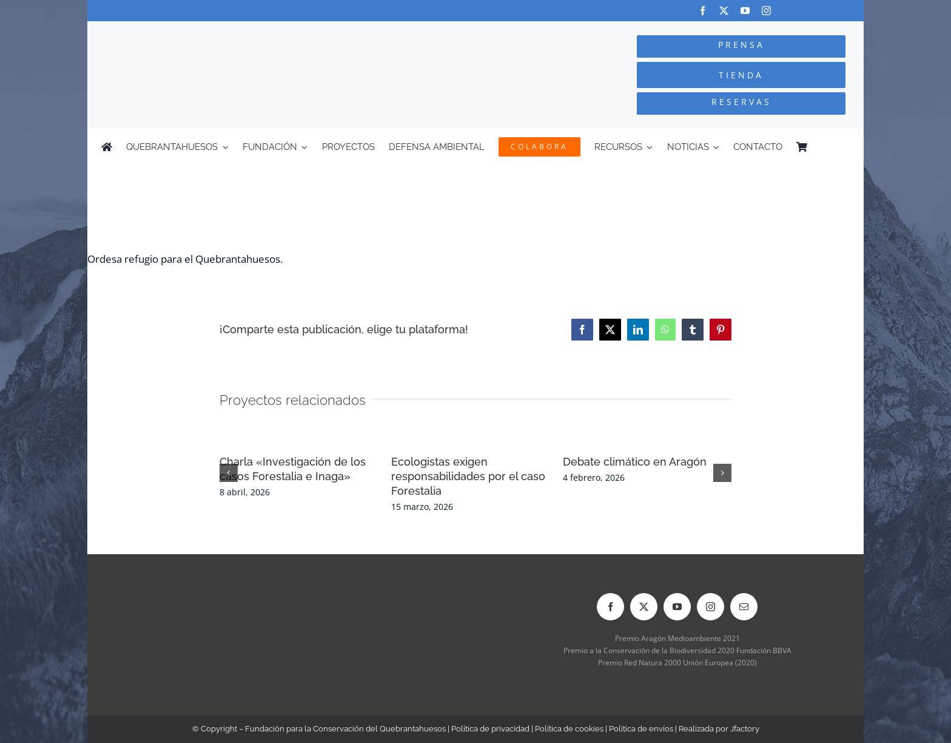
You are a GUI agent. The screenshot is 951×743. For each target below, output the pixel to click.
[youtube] (745, 10)
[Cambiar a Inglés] (844, 147)
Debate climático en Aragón (635, 461)
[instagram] (766, 10)
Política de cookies (569, 728)
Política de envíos (641, 728)
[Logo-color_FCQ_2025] (233, 32)
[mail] (744, 606)
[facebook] (702, 10)
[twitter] (723, 10)
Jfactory (744, 728)
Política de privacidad (490, 728)
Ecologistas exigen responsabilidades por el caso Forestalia (468, 476)
